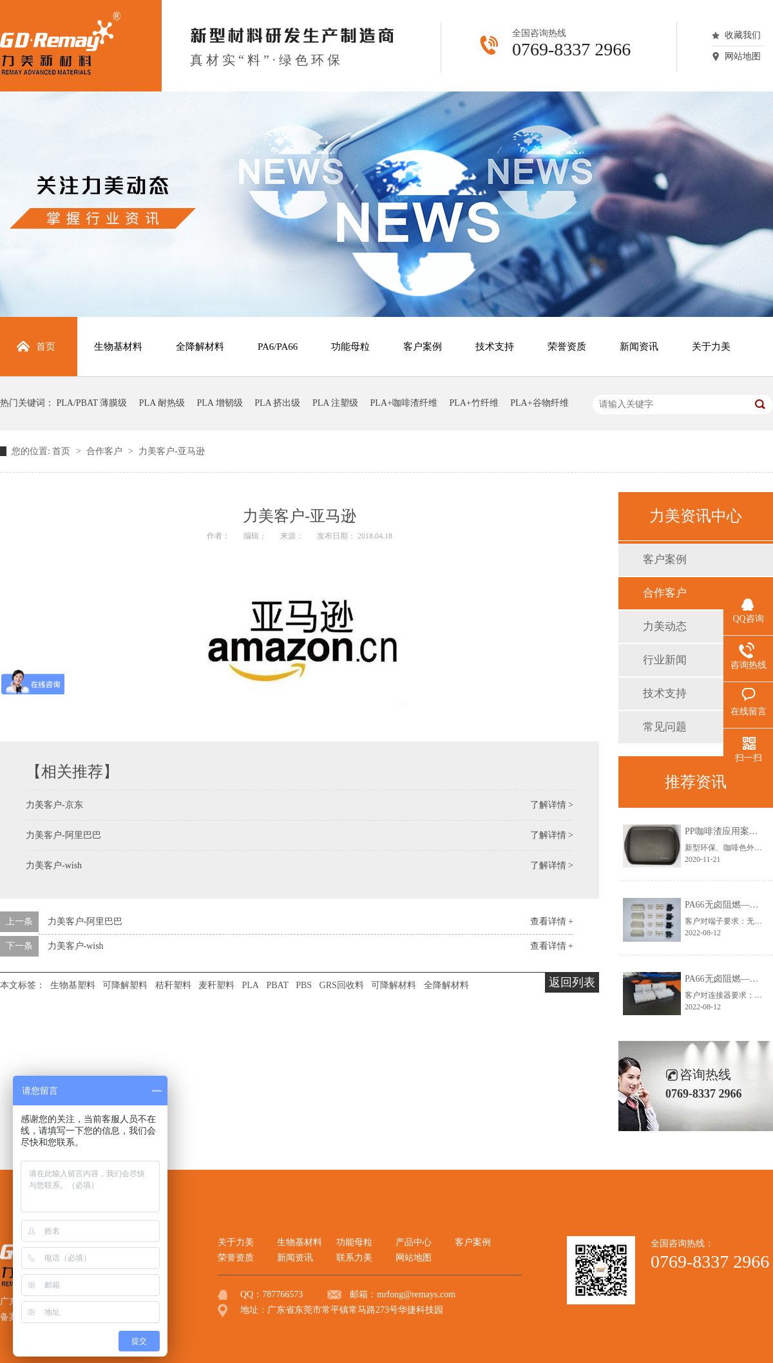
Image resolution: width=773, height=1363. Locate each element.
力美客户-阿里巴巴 (63, 835)
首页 (62, 451)
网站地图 (743, 56)
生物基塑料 (72, 985)
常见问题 (665, 727)
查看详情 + (551, 921)
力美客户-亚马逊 (171, 451)
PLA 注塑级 (335, 403)
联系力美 (354, 1258)
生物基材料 (299, 1242)
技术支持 (665, 693)
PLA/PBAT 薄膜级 (92, 403)
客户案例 (665, 559)
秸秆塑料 (173, 985)
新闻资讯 (295, 1258)
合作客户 (105, 451)
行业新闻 (665, 660)
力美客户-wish (54, 865)
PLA (250, 985)
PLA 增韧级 (220, 403)
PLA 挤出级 (277, 403)
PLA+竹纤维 (473, 403)
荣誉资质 (236, 1258)
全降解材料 (446, 985)
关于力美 (236, 1242)
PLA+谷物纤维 (539, 403)
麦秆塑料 (216, 985)
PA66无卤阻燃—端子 (726, 905)
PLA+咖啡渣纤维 (403, 403)
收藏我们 (743, 35)
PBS (304, 985)
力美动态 (665, 626)
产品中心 (414, 1242)
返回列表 (572, 982)
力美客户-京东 (54, 805)
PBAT (277, 985)
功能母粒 (354, 1242)
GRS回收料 (342, 985)
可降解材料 (393, 985)
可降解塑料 (125, 985)
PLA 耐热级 (162, 403)
